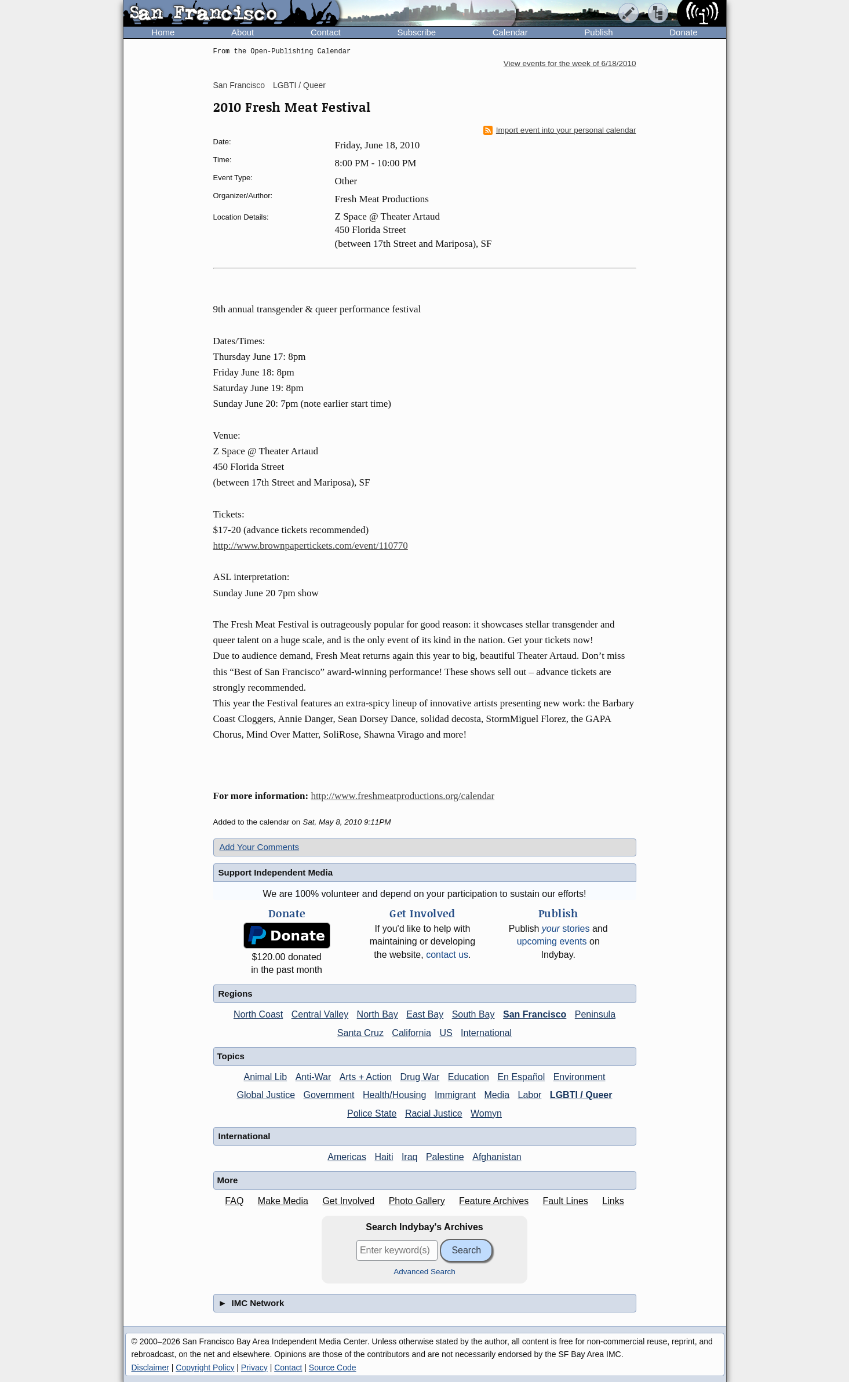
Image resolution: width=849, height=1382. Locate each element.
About (242, 32)
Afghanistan (497, 1157)
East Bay (424, 1014)
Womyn (486, 1113)
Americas (346, 1157)
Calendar (510, 32)
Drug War (419, 1077)
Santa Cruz (360, 1033)
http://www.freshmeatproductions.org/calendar (402, 795)
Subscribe (416, 32)
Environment (579, 1077)
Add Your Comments (260, 847)
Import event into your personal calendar (559, 130)
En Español (521, 1077)
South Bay (473, 1014)
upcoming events (552, 941)
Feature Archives (494, 1201)
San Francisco (239, 85)
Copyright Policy (205, 1367)
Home (162, 32)
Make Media (283, 1201)
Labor (529, 1095)
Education (468, 1077)
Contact (326, 32)
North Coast (258, 1014)
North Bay (377, 1014)
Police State (371, 1113)
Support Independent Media (275, 872)
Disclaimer (150, 1367)
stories (566, 929)
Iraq (410, 1157)
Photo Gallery (417, 1201)
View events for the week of (570, 63)
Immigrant (455, 1095)
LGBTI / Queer (299, 85)
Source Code (332, 1367)
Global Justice (266, 1095)
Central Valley (319, 1014)
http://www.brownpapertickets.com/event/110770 (310, 545)
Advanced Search (424, 1271)
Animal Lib (265, 1077)
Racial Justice (433, 1113)
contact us (447, 955)
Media (496, 1095)
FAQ (234, 1201)
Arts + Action (366, 1077)
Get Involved (348, 1201)
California (411, 1033)
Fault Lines (565, 1201)
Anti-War (313, 1077)
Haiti (383, 1157)
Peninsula (595, 1014)
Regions (235, 993)
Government (329, 1095)
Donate (683, 32)
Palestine (445, 1157)
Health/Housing (394, 1095)
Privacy (254, 1367)
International (486, 1033)
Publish (598, 32)
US (445, 1033)
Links (613, 1201)
